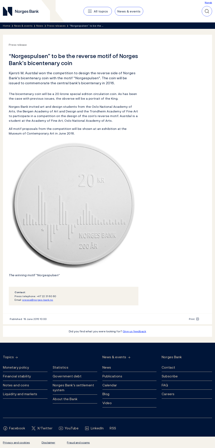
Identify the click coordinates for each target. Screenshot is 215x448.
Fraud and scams (78, 442)
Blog (105, 394)
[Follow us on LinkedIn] (94, 428)
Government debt (67, 376)
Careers (168, 394)
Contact (168, 367)
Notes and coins (16, 385)
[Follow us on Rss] (113, 428)
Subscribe (170, 376)
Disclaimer (48, 442)
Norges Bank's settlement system (73, 388)
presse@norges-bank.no (37, 300)
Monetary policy (16, 367)
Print (192, 319)
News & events (114, 357)
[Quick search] (207, 11)
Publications (112, 376)
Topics (8, 357)
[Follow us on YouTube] (69, 428)
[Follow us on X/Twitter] (42, 428)
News (106, 367)
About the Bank (65, 399)
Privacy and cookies (16, 442)
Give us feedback (134, 331)
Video (107, 403)
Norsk (208, 2)
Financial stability (17, 376)
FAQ (165, 385)
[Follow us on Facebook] (14, 428)
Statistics (61, 367)
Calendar (109, 385)
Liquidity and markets (20, 394)
